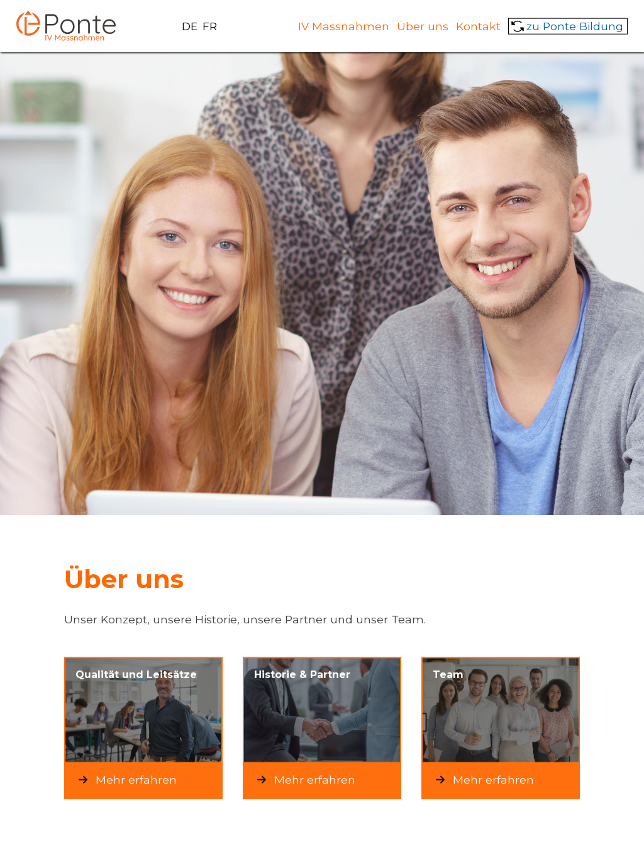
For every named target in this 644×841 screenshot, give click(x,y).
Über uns (422, 25)
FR (210, 26)
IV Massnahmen (343, 25)
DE (189, 26)
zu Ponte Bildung (574, 25)
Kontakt (478, 25)
